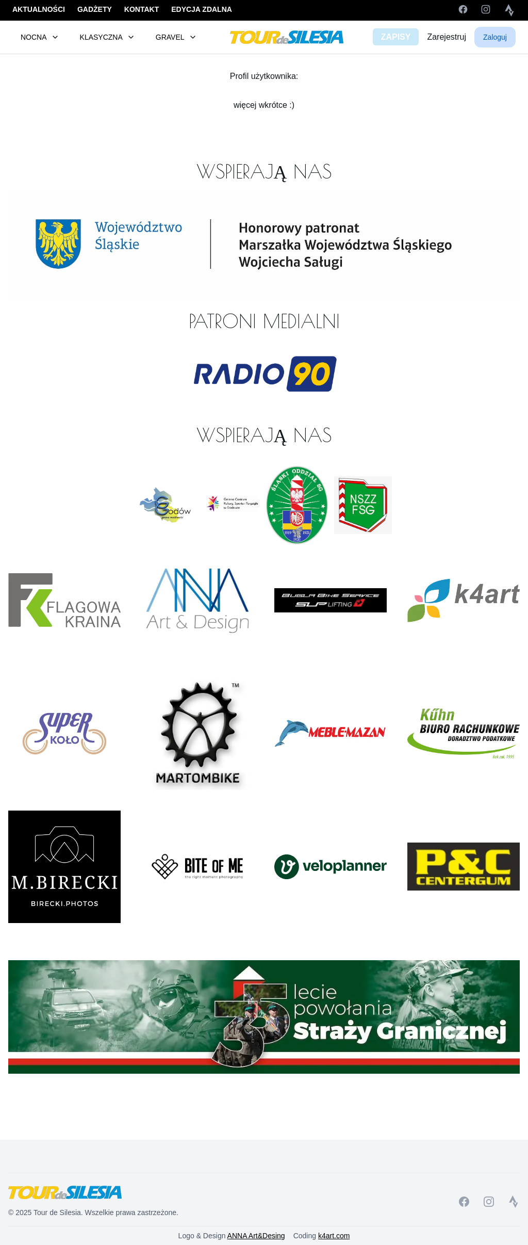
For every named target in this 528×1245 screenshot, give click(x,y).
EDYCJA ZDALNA (201, 9)
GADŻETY (94, 9)
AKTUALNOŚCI (38, 9)
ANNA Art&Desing (256, 1236)
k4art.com (334, 1236)
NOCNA (40, 37)
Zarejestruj (446, 37)
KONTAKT (141, 9)
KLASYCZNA (107, 37)
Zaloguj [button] (495, 37)
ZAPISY (396, 37)
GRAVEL (176, 37)
